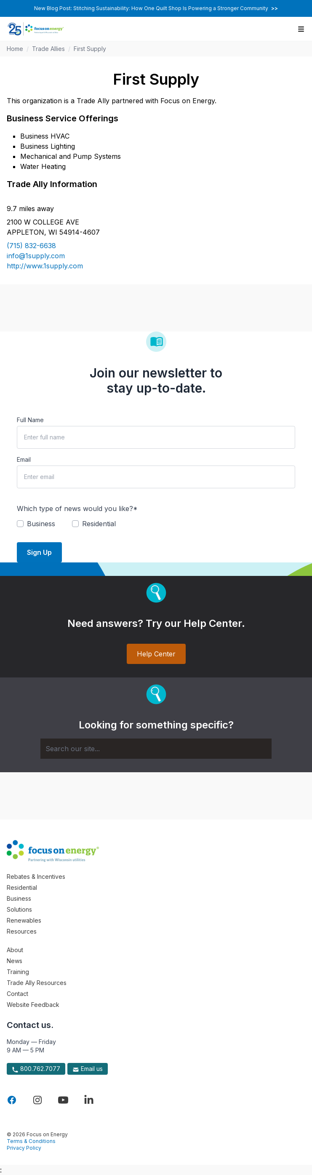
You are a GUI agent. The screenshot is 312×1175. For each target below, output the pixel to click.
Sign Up (39, 552)
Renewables (24, 920)
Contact (17, 993)
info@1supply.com (36, 256)
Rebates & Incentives (36, 876)
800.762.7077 (36, 1069)
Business (19, 898)
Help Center (156, 654)
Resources (22, 931)
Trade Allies (48, 48)
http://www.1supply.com (45, 266)
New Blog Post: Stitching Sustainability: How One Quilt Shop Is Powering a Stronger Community (156, 8)
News (14, 960)
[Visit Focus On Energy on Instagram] (37, 1100)
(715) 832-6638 (31, 245)
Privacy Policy (24, 1148)
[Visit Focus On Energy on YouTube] (63, 1100)
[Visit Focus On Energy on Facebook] (12, 1100)
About (15, 949)
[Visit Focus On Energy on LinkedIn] (89, 1100)
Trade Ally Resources (37, 982)
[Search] (156, 749)
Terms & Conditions (31, 1141)
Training (18, 971)
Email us (87, 1069)
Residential (22, 887)
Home (15, 48)
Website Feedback (33, 1004)
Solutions (19, 909)
